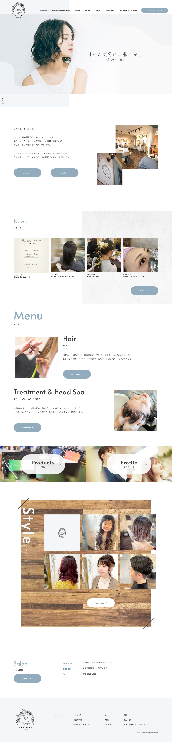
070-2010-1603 (89, 674)
